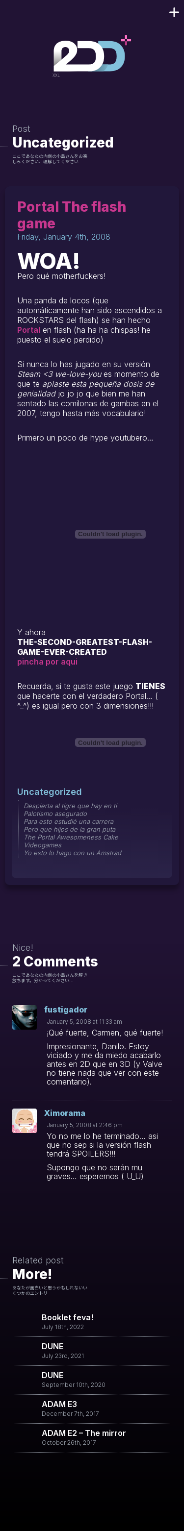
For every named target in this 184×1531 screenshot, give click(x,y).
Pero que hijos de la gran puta (69, 829)
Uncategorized (63, 142)
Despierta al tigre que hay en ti (70, 806)
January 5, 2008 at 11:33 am (84, 1021)
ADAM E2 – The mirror (84, 1433)
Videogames (42, 845)
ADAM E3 (59, 1404)
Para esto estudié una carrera (68, 821)
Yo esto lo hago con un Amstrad (72, 853)
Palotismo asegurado (55, 813)
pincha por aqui (47, 662)
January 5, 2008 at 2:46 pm (85, 1125)
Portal (28, 330)
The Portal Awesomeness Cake (71, 837)
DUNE (52, 1346)
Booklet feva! (67, 1317)
